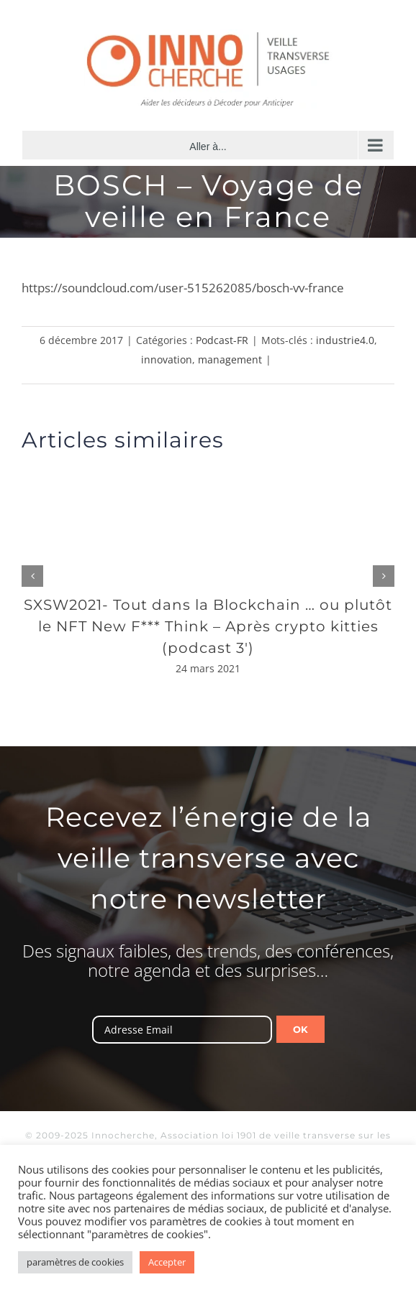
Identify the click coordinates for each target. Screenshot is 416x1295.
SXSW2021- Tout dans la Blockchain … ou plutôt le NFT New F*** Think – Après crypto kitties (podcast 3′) (208, 626)
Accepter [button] (167, 1261)
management (230, 359)
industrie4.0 (345, 340)
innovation (166, 359)
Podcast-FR (222, 340)
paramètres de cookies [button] (75, 1261)
